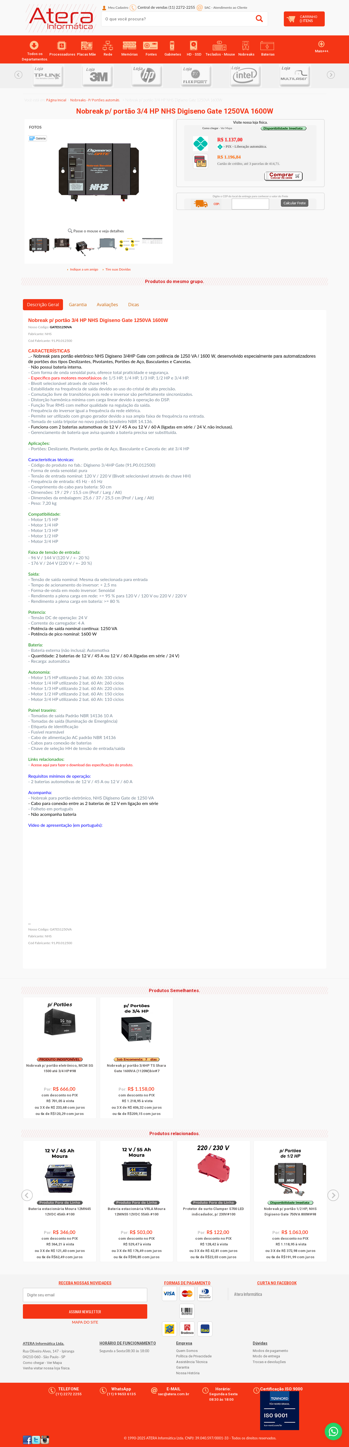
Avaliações (107, 305)
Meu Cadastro (118, 7)
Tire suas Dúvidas (116, 269)
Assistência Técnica (191, 1362)
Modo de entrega (266, 1356)
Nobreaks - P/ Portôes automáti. (95, 100)
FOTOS (35, 127)
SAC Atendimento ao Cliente (225, 7)
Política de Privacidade (194, 1356)
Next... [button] (331, 75)
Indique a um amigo (82, 269)
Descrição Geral (43, 305)
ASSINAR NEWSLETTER (85, 1311)
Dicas (133, 305)
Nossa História (188, 1373)
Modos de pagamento (270, 1351)
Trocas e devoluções (269, 1362)
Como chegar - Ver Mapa (42, 1363)
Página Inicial (56, 100)
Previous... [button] (18, 75)
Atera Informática (248, 1294)
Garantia (78, 305)
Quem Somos (187, 1351)
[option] (57, 75)
